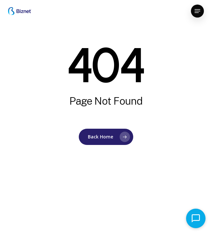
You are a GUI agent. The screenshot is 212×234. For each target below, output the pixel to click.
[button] (197, 11)
